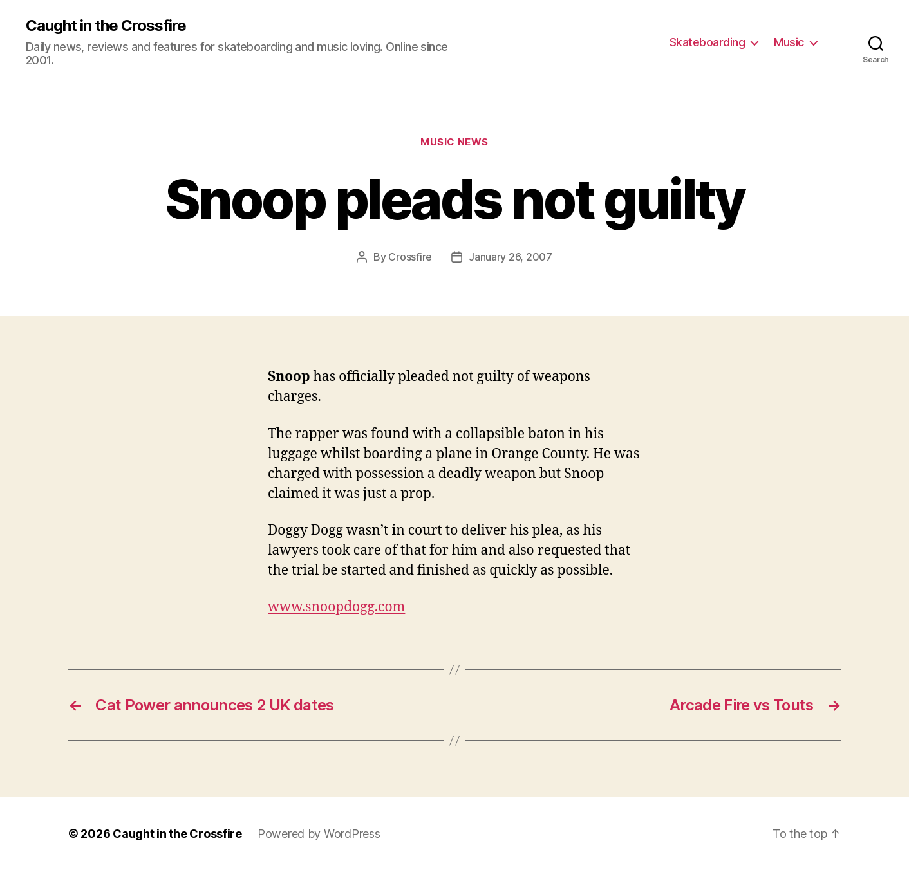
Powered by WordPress (319, 833)
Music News (454, 142)
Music (789, 42)
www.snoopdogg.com (336, 607)
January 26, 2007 (510, 256)
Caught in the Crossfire (106, 25)
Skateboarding (707, 42)
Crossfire (410, 256)
